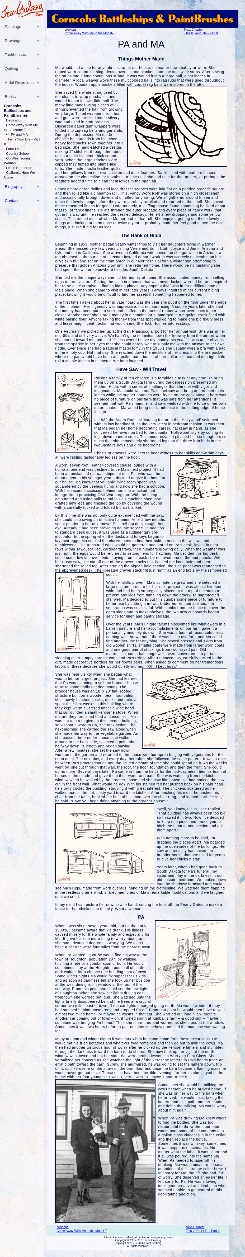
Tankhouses (15, 54)
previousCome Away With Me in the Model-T (89, 31)
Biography (14, 186)
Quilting (11, 68)
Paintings (13, 26)
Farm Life (13, 149)
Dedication (14, 120)
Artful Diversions (19, 82)
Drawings (13, 40)
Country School (18, 154)
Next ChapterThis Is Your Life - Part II (201, 31)
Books (10, 96)
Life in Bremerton (19, 168)
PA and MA (19, 134)
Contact (11, 200)
